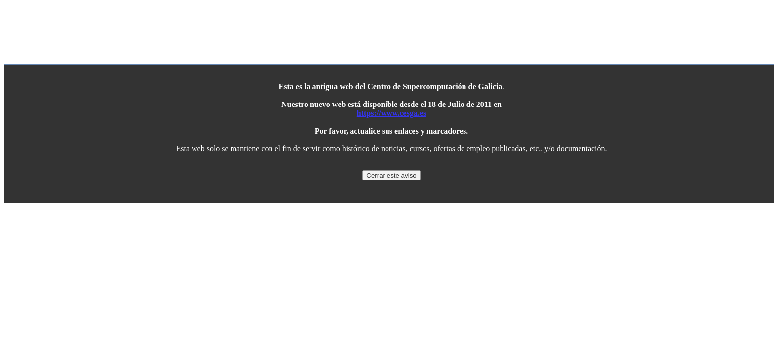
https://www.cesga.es (391, 113)
